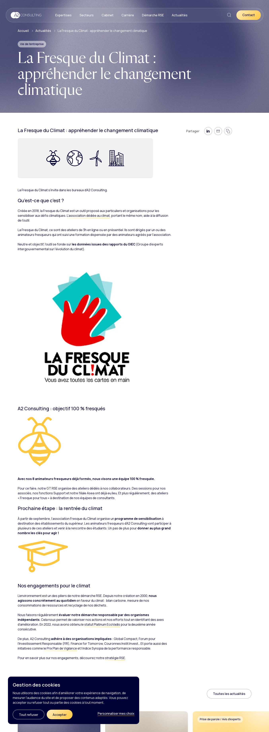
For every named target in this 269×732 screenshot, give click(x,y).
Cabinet (108, 15)
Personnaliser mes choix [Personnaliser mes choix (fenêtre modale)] (116, 713)
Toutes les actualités (229, 694)
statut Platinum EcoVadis (102, 624)
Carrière (127, 15)
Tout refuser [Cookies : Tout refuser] (28, 714)
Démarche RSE (153, 15)
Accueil (23, 30)
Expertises (63, 15)
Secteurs (87, 15)
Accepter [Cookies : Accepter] (60, 714)
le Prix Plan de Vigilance (60, 648)
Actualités (179, 15)
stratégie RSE (115, 658)
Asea (90, 493)
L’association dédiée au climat (88, 215)
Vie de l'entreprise (32, 44)
